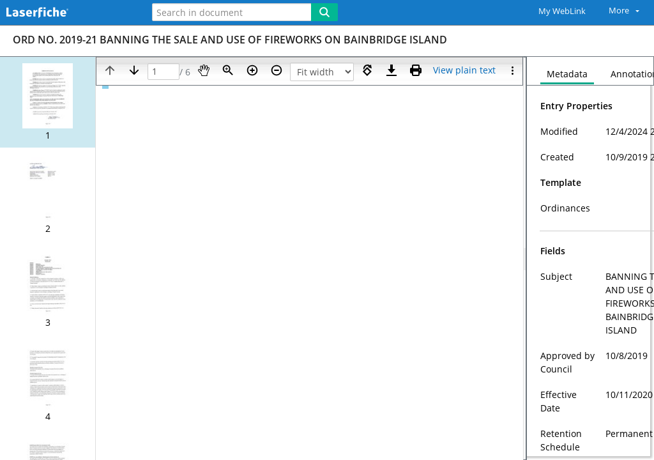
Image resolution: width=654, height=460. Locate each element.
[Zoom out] (276, 70)
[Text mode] (464, 70)
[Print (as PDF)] (416, 70)
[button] (47, 102)
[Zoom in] (252, 70)
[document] (590, 258)
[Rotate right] (367, 70)
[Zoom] (228, 70)
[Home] (67, 13)
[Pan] (204, 70)
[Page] (163, 71)
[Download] (391, 70)
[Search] (324, 12)
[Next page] (134, 70)
